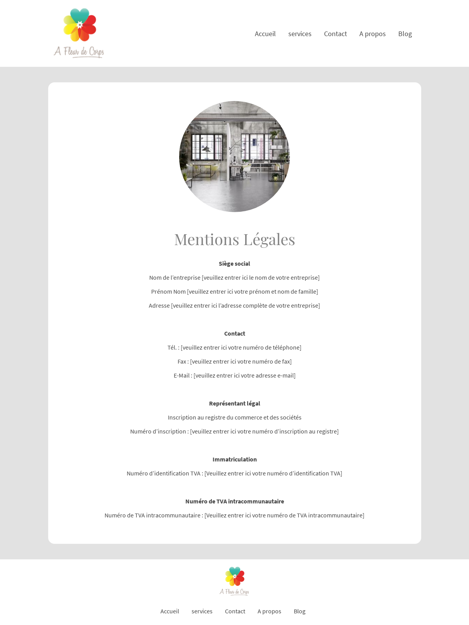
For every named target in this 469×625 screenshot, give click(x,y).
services (300, 33)
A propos (372, 33)
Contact (335, 33)
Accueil (265, 33)
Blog (405, 33)
